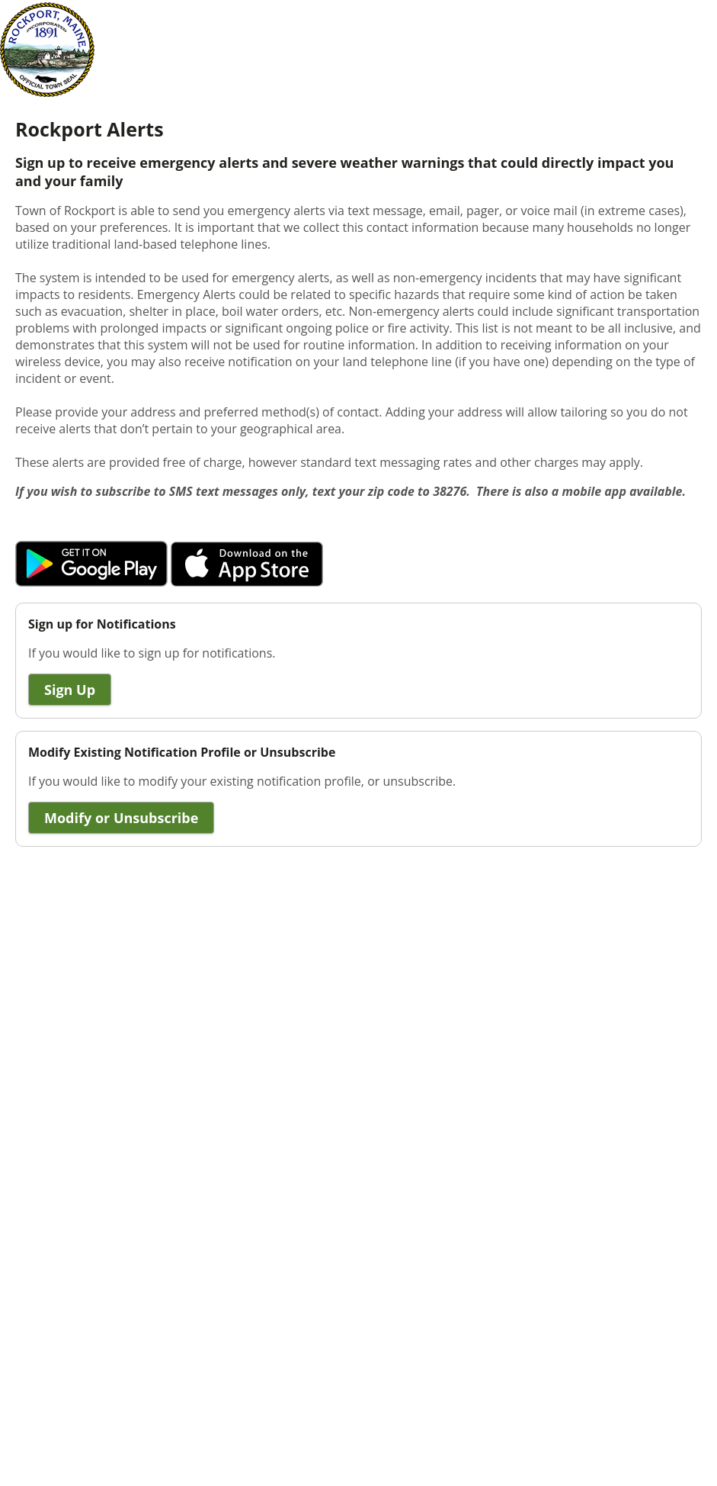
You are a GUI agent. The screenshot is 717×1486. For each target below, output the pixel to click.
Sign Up (69, 689)
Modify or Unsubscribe (121, 818)
